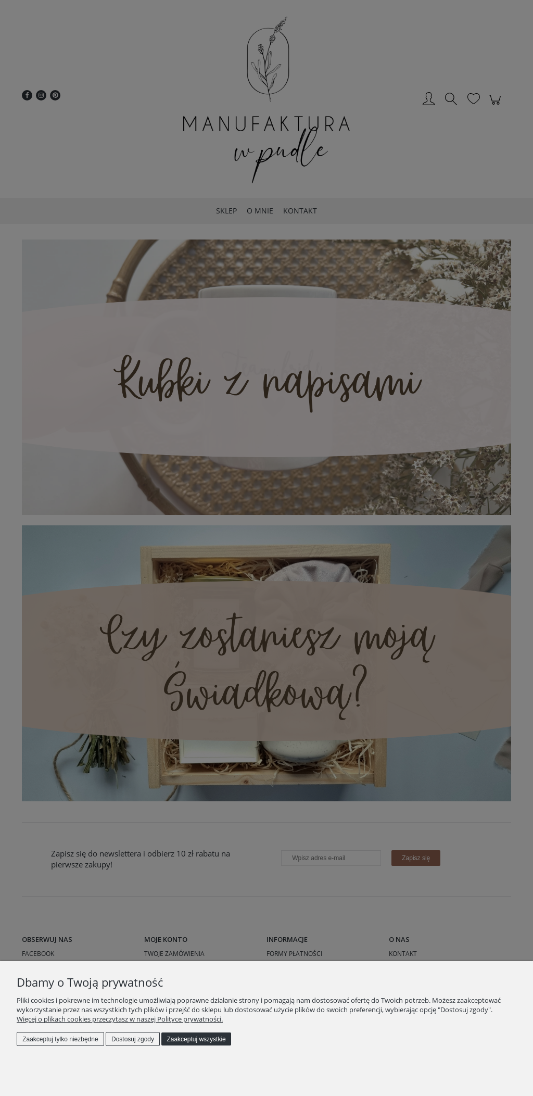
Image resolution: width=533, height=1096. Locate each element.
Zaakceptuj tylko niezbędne (60, 1039)
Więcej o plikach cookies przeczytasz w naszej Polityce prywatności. (120, 1019)
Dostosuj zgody (132, 1039)
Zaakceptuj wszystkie (196, 1039)
